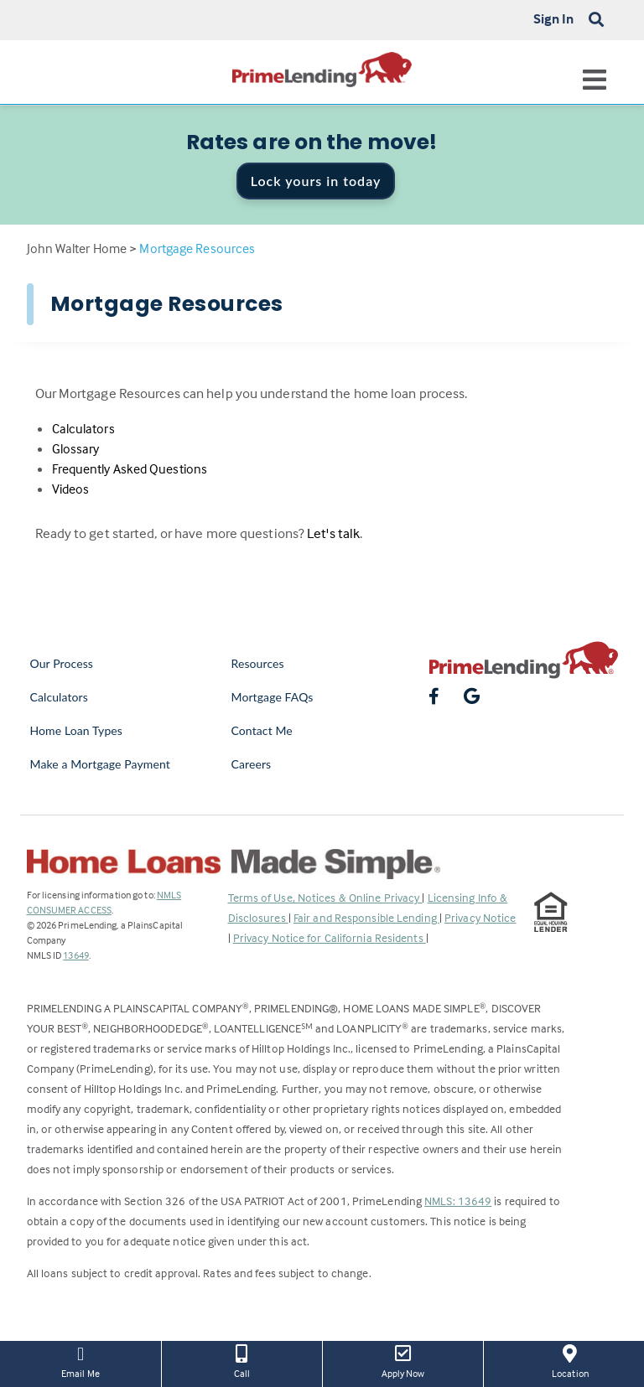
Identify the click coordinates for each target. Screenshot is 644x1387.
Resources (257, 663)
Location (570, 1360)
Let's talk (333, 533)
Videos (71, 488)
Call (241, 1360)
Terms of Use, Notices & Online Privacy (325, 897)
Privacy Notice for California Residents (329, 937)
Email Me (80, 1360)
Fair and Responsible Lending (366, 917)
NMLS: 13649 (457, 1200)
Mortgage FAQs (272, 697)
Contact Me (262, 730)
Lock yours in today (316, 181)
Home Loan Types (76, 730)
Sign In (553, 18)
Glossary (76, 448)
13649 (76, 955)
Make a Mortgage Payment (100, 764)
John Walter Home (77, 248)
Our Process (62, 663)
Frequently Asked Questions (130, 468)
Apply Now (402, 1360)
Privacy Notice (480, 917)
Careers (251, 764)
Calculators (83, 428)
